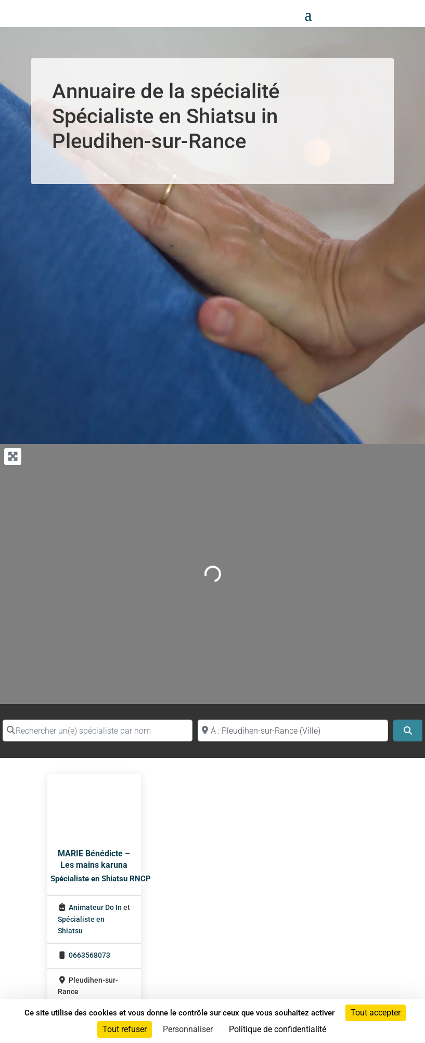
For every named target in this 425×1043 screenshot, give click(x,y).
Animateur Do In (95, 907)
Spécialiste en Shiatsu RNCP (100, 878)
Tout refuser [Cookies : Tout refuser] (124, 1029)
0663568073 (89, 955)
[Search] (407, 730)
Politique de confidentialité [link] (277, 1029)
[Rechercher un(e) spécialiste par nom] (97, 730)
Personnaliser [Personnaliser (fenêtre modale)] (188, 1029)
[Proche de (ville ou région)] (293, 730)
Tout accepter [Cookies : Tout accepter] (376, 1013)
